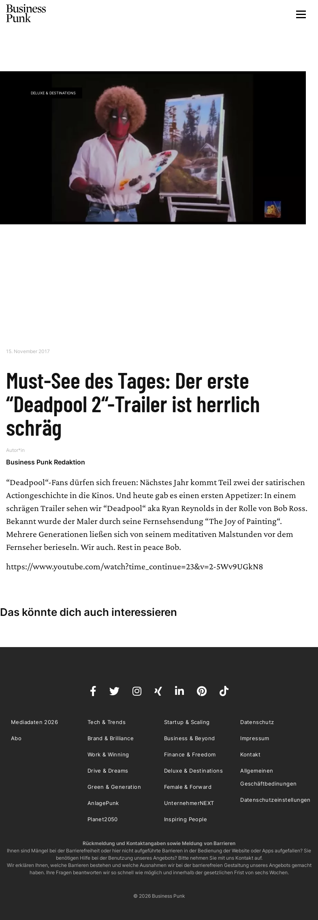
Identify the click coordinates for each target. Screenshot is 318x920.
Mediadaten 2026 (34, 722)
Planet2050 (103, 819)
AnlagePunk (103, 803)
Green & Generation (114, 787)
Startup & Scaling (187, 722)
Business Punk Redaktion (45, 462)
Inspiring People (185, 819)
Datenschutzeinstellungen (275, 799)
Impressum (254, 738)
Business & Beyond (189, 738)
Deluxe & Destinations (53, 93)
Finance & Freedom (190, 754)
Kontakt (250, 754)
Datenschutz (257, 722)
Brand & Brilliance (111, 738)
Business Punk (26, 13)
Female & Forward (187, 787)
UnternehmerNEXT (189, 803)
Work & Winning (108, 754)
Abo (16, 738)
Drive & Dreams (108, 770)
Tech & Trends (107, 722)
